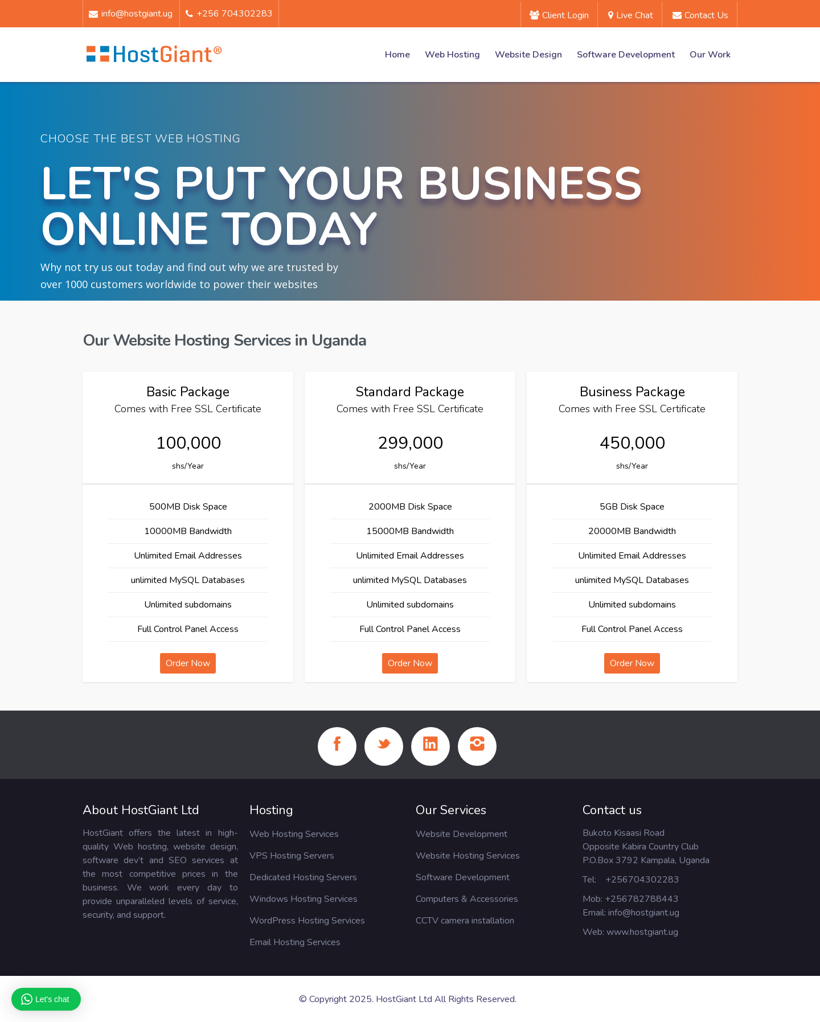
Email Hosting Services (295, 942)
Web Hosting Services (294, 834)
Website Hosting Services (468, 855)
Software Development (626, 54)
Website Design (528, 54)
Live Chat (630, 15)
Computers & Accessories (467, 899)
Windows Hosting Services (303, 899)
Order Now (188, 663)
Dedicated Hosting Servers (303, 877)
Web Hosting (452, 54)
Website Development (461, 834)
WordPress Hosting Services (307, 920)
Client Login (559, 15)
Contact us (700, 15)
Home (397, 54)
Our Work (710, 54)
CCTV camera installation (465, 920)
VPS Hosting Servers (291, 855)
